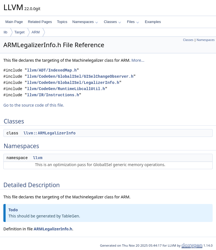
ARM (36, 32)
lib (5, 32)
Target (19, 32)
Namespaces (85, 22)
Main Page (14, 22)
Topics (62, 22)
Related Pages (40, 22)
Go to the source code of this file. (33, 105)
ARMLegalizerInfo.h (53, 228)
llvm (37, 157)
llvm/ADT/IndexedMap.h (51, 70)
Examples (153, 22)
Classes (112, 22)
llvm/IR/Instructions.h (53, 95)
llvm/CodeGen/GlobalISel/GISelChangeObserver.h (80, 76)
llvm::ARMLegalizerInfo (50, 133)
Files (133, 22)
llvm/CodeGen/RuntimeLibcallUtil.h (66, 88)
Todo (13, 209)
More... (137, 60)
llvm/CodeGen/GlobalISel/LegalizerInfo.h (73, 82)
